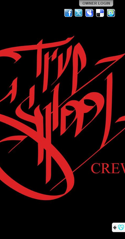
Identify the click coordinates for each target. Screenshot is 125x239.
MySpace (89, 13)
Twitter (79, 13)
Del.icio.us (100, 13)
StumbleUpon (111, 13)
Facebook (68, 13)
